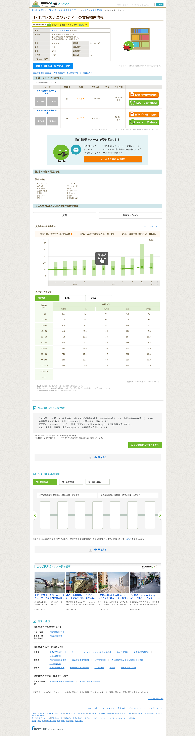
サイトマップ (108, 708)
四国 (67, 721)
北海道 (34, 721)
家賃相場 (102, 713)
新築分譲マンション (114, 713)
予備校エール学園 (128, 668)
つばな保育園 (55, 656)
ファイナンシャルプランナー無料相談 (121, 718)
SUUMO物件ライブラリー (69, 10)
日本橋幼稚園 (100, 660)
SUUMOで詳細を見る (144, 102)
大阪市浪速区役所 (57, 632)
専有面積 (41, 298)
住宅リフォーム (44, 718)
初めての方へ (94, 708)
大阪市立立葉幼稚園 (58, 660)
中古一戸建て (150, 713)
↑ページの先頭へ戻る (155, 699)
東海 (58, 721)
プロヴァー (99, 668)
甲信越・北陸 (51, 721)
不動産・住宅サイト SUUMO (44, 10)
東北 (39, 721)
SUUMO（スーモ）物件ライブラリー (51, 4)
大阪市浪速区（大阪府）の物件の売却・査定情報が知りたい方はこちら (63, 73)
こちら (129, 539)
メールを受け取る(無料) (113, 159)
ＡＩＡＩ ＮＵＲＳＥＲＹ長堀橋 (97, 652)
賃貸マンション (71, 713)
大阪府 (86, 10)
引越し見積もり (78, 718)
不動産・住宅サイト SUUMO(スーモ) (45, 713)
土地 (157, 713)
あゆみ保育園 (122, 652)
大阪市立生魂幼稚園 (80, 660)
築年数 (67, 298)
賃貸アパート (82, 713)
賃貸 (81, 25)
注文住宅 (35, 718)
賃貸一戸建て (93, 713)
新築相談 (68, 718)
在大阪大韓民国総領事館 (90, 681)
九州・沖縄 (79, 721)
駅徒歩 (93, 298)
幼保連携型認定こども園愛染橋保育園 (127, 660)
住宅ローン (89, 718)
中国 (72, 721)
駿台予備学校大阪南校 (79, 668)
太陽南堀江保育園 (141, 652)
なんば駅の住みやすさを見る (145, 445)
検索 (161, 5)
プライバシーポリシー (138, 708)
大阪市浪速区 (96, 10)
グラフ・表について (152, 226)
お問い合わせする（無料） (144, 95)
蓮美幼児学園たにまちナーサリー (64, 652)
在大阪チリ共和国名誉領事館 (62, 681)
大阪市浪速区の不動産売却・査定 (53, 66)
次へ (160, 515)
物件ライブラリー (100, 718)
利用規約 (121, 708)
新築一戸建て (139, 713)
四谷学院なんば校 (57, 668)
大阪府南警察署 (56, 636)
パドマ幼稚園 (55, 664)
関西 (63, 721)
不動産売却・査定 (57, 718)
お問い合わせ (156, 708)
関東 (43, 721)
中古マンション (127, 713)
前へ (35, 515)
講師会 (112, 668)
